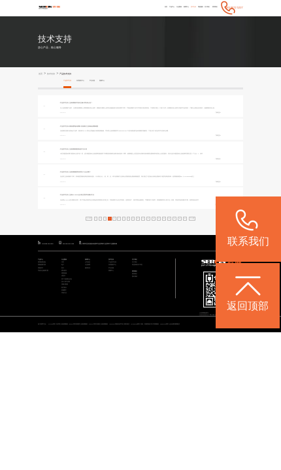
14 (166, 276)
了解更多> (215, 124)
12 (151, 276)
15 (173, 276)
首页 (117, 7)
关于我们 (197, 7)
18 (196, 276)
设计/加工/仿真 (69, 365)
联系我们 (212, 7)
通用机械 (66, 350)
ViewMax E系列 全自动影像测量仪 (93, 407)
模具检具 (66, 344)
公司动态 (90, 328)
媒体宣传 (90, 339)
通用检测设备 (46, 328)
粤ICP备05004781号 (231, 382)
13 (158, 276)
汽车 (64, 328)
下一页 (215, 276)
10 (135, 276)
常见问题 (110, 82)
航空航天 (66, 376)
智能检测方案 (46, 334)
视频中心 (125, 82)
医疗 (64, 339)
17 (189, 276)
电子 (64, 334)
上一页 (66, 276)
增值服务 (184, 7)
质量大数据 (67, 370)
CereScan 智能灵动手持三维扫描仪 (198, 402)
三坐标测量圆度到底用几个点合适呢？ (99, 207)
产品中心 (129, 7)
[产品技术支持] (68, 104)
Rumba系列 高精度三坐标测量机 (117, 402)
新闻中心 (157, 7)
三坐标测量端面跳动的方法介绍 (95, 173)
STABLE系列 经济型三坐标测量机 (78, 402)
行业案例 (143, 7)
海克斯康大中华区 (142, 334)
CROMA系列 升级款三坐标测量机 (157, 402)
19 (204, 276)
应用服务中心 (92, 82)
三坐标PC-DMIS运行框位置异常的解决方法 (102, 241)
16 (181, 276)
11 (143, 276)
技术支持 (170, 7)
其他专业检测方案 (48, 344)
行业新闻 (90, 334)
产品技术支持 (79, 74)
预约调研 (137, 353)
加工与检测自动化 (71, 360)
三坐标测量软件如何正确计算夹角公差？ (100, 104)
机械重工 (66, 381)
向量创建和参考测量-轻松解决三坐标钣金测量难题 (106, 138)
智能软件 (43, 339)
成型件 (65, 355)
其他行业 (66, 386)
